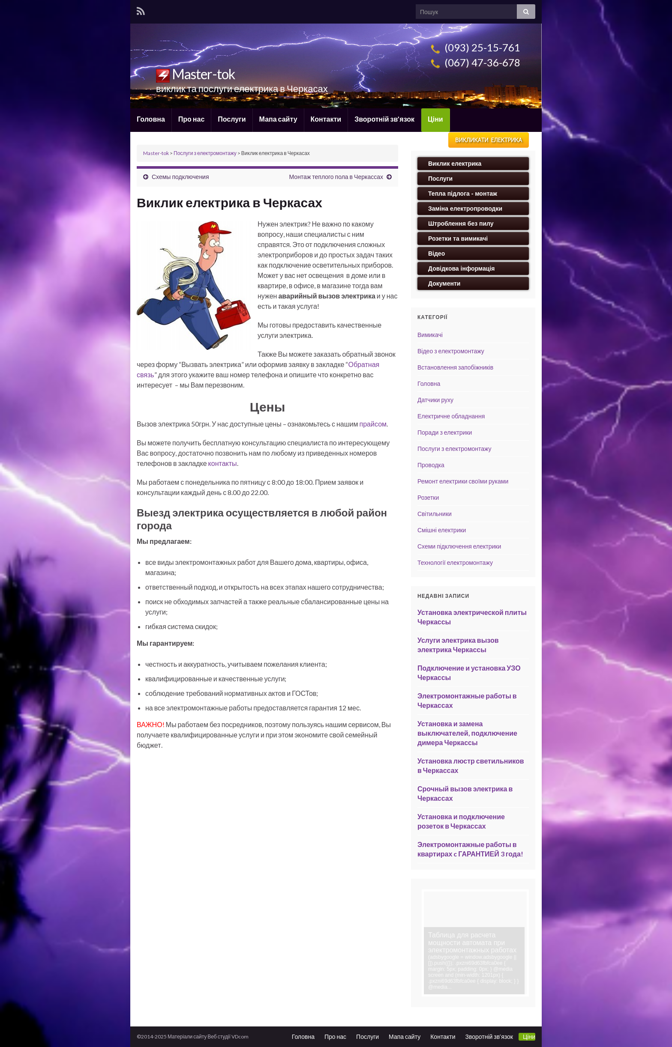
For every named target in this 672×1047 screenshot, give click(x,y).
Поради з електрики (444, 432)
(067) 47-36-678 (474, 62)
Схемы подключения (180, 176)
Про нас (191, 119)
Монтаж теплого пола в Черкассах (336, 176)
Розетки (428, 497)
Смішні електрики (441, 530)
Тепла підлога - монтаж (462, 193)
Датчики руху (435, 399)
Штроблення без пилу (461, 223)
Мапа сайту (278, 119)
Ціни (435, 119)
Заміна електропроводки (465, 208)
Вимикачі (430, 334)
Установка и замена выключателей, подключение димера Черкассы (467, 732)
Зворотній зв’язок (384, 119)
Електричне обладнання (451, 416)
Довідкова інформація (461, 268)
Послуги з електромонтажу (454, 448)
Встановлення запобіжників (455, 367)
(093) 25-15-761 (474, 47)
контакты (222, 463)
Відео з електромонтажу (450, 351)
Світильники (434, 513)
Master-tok (195, 74)
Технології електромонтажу (455, 562)
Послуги (232, 119)
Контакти (326, 119)
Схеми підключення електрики (459, 546)
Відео (436, 253)
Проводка (430, 464)
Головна (151, 119)
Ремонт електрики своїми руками (462, 481)
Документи (444, 283)
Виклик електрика (454, 163)
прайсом (373, 424)
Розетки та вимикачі (458, 238)
